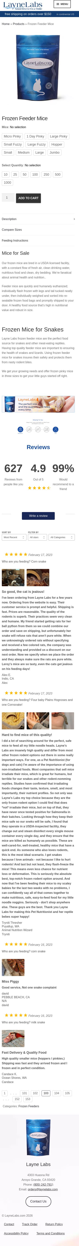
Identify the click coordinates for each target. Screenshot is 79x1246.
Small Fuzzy (13, 144)
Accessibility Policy (16, 1233)
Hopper (56, 144)
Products (18, 24)
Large (39, 152)
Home (6, 24)
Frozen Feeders (28, 1106)
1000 (7, 182)
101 (24, 1093)
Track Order (30, 1224)
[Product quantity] (8, 197)
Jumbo (54, 152)
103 (46, 1093)
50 (24, 174)
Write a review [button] (38, 515)
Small (8, 152)
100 (35, 174)
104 (56, 1093)
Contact (9, 1224)
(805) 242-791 (42, 1184)
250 (46, 174)
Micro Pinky (12, 136)
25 (15, 174)
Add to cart (28, 198)
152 (17, 1099)
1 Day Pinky (35, 136)
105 (67, 1093)
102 (35, 1093)
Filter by (33, 532)
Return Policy (54, 1224)
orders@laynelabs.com (43, 1189)
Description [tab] (9, 219)
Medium (24, 152)
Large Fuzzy (37, 144)
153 (27, 1099)
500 (57, 174)
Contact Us (38, 1201)
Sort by (6, 532)
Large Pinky (58, 136)
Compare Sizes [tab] (12, 229)
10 (5, 174)
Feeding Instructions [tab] (15, 240)
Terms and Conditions (50, 1233)
